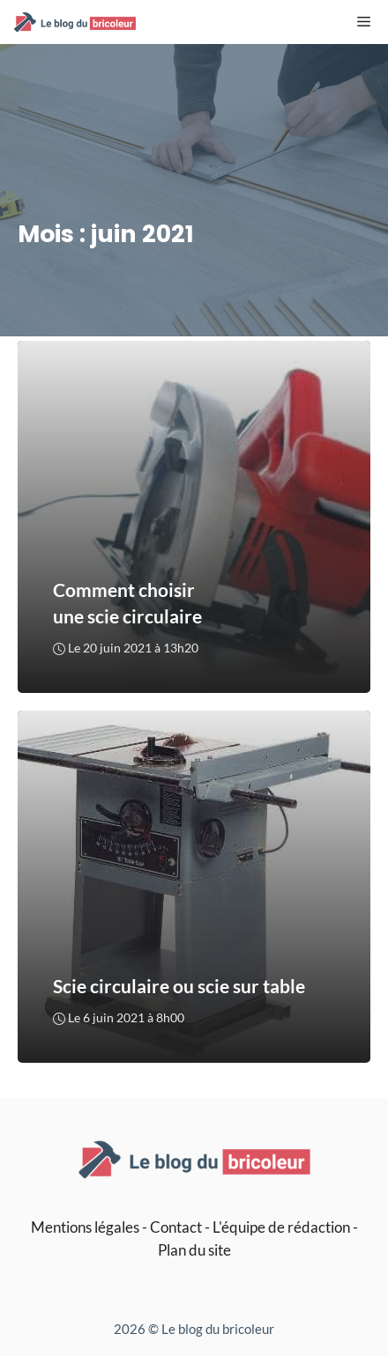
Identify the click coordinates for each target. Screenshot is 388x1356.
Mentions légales (85, 1227)
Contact (176, 1227)
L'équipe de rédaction (281, 1227)
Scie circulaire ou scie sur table (179, 987)
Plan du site (194, 1250)
